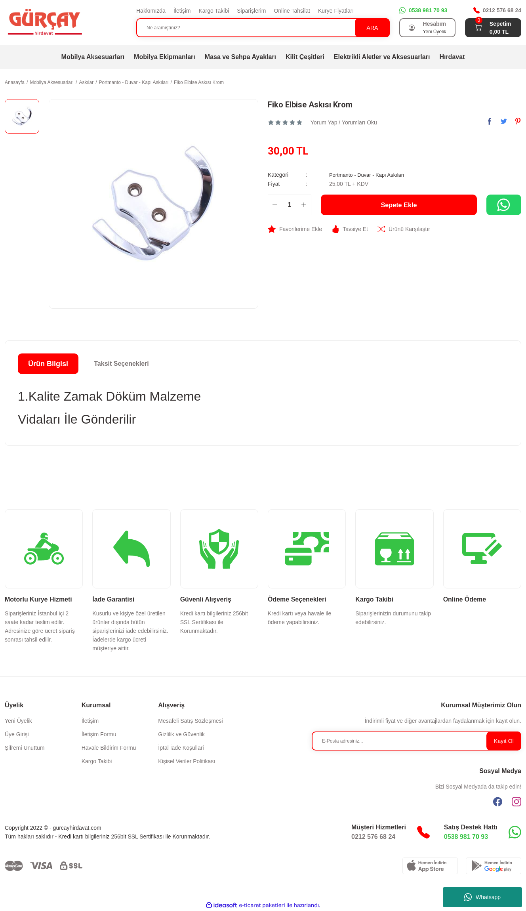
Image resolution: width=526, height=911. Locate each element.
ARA (372, 28)
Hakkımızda (151, 11)
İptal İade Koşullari (181, 748)
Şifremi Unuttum (24, 748)
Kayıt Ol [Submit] (504, 741)
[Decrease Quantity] (275, 204)
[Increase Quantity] (304, 204)
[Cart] (478, 28)
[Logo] (44, 22)
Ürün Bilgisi (48, 364)
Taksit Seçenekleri (121, 363)
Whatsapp (482, 897)
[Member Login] (412, 28)
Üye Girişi (17, 734)
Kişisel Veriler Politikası (186, 761)
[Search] (263, 27)
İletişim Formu (99, 734)
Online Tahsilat (292, 11)
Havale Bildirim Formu (109, 748)
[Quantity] (289, 204)
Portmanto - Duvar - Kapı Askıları (369, 175)
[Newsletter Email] (416, 741)
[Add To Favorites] (295, 228)
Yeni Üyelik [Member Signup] (434, 31)
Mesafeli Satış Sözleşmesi (190, 721)
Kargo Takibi (213, 11)
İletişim (182, 11)
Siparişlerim (251, 11)
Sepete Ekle (399, 204)
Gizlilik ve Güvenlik (181, 734)
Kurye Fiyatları (336, 11)
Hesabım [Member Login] (434, 24)
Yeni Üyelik (18, 721)
